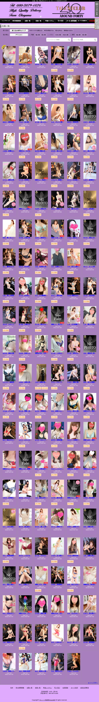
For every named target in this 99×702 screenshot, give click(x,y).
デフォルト (18, 35)
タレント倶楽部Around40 (47, 700)
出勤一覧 (27, 20)
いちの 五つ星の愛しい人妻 (60, 555)
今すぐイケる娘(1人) (35, 30)
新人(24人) (58, 30)
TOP (5, 20)
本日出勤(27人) (49, 30)
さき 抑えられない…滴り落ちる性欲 (79, 584)
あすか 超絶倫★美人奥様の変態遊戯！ (15, 209)
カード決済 (82, 20)
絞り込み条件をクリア (19, 30)
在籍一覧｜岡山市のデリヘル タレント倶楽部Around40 (49, 10)
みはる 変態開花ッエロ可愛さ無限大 (14, 93)
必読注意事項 (93, 20)
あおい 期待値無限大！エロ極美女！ (14, 122)
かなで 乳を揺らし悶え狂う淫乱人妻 (31, 266)
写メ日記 (60, 20)
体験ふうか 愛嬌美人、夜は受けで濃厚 (31, 469)
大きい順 (65, 35)
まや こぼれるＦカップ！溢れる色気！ (63, 642)
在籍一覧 (38, 20)
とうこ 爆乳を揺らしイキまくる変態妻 (15, 180)
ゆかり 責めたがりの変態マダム (45, 93)
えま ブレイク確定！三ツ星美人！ (62, 122)
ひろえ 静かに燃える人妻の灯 (77, 411)
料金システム (49, 20)
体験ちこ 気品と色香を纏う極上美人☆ (47, 180)
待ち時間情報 (16, 20)
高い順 (44, 35)
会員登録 (71, 20)
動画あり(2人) (68, 30)
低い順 (38, 35)
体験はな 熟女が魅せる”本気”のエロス (79, 469)
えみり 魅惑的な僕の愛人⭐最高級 (46, 237)
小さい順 (58, 35)
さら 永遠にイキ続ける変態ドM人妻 (31, 584)
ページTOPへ (93, 682)
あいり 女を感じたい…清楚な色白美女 (79, 93)
